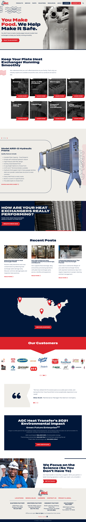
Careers (66, 3)
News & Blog (30, 498)
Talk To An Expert (10, 40)
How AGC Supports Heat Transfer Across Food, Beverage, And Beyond (43, 262)
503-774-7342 (34, 508)
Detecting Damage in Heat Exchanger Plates (13, 261)
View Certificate (43, 444)
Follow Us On (43, 516)
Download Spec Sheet (10, 184)
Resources (51, 3)
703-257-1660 (17, 508)
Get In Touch (50, 481)
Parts (34, 3)
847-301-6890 (51, 510)
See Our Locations (43, 327)
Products (19, 3)
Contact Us (76, 3)
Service (27, 3)
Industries (42, 3)
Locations (19, 498)
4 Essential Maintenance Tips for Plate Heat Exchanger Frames (69, 262)
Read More (8, 276)
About (59, 3)
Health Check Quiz (10, 224)
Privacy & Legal (64, 498)
